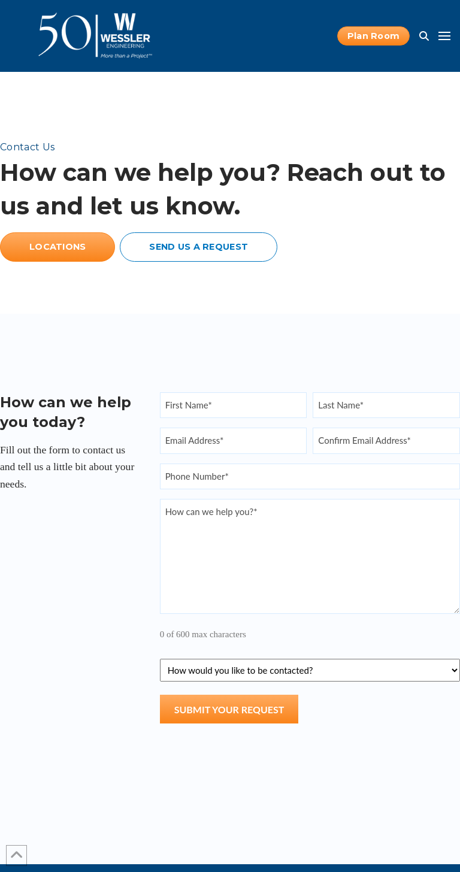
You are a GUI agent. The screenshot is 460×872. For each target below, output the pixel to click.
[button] (424, 36)
